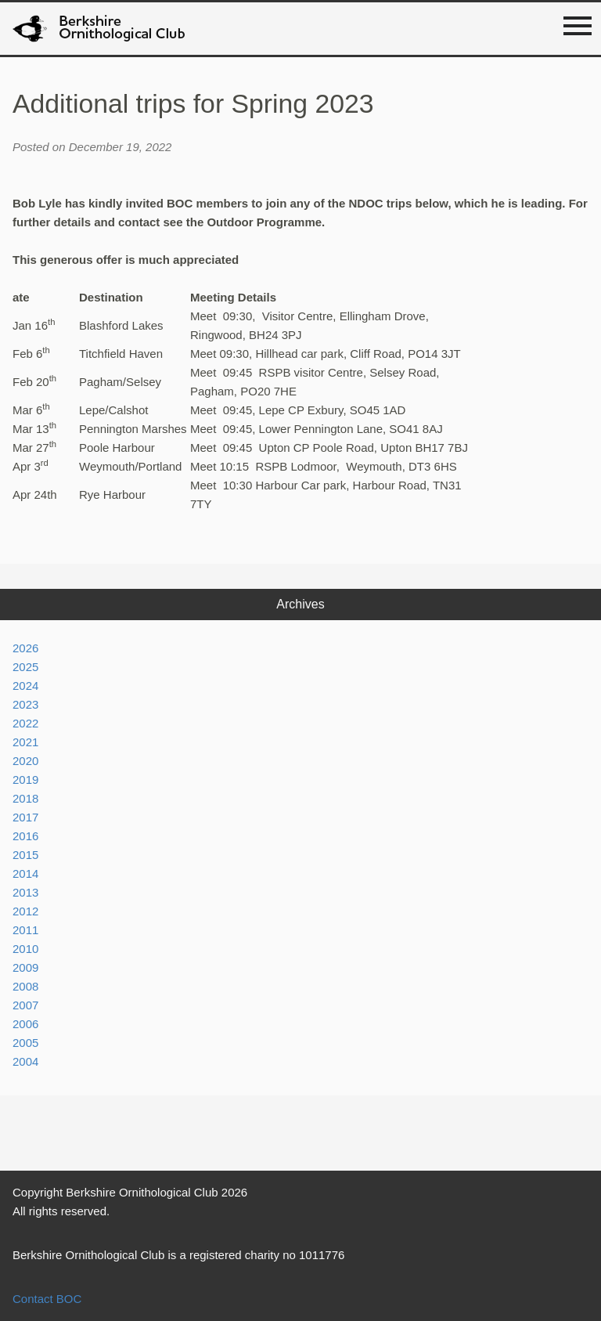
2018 (25, 798)
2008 (25, 986)
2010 (25, 948)
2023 (25, 704)
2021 (25, 742)
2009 (25, 967)
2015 (25, 854)
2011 (25, 930)
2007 (25, 1005)
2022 (25, 723)
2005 (25, 1042)
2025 (25, 666)
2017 (25, 817)
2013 (25, 892)
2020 (25, 760)
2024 (25, 685)
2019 (25, 779)
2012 (25, 911)
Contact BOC (47, 1298)
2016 (25, 836)
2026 (25, 648)
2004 (25, 1061)
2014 (25, 873)
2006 (25, 1023)
